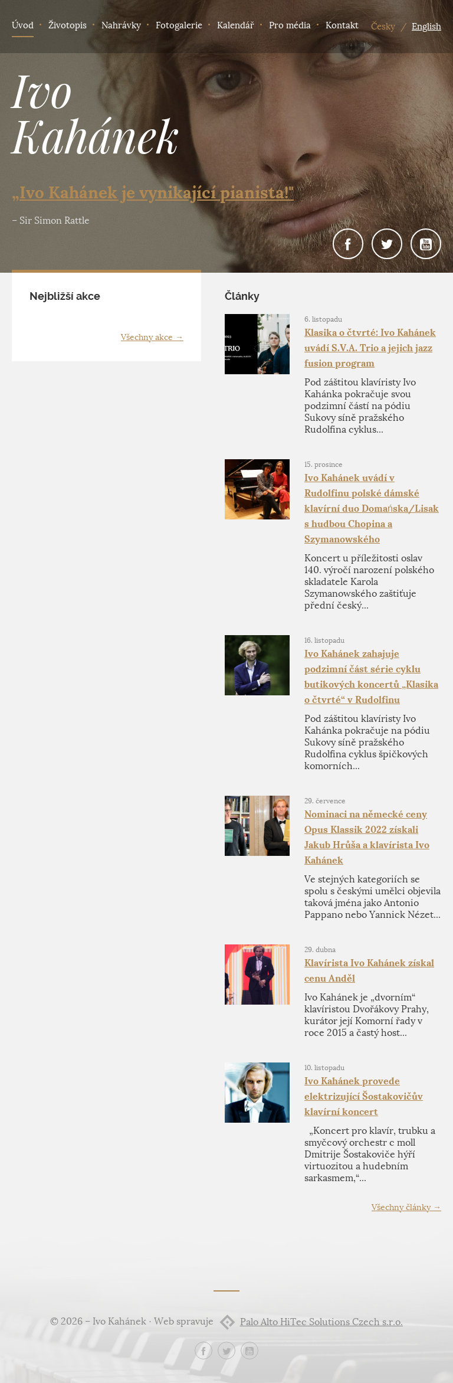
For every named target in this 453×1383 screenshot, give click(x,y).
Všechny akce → (152, 337)
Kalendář (235, 25)
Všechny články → (406, 1207)
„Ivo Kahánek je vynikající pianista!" (153, 192)
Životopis (67, 25)
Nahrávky (121, 25)
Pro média (290, 25)
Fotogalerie (179, 25)
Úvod (23, 25)
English (426, 26)
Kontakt (342, 25)
